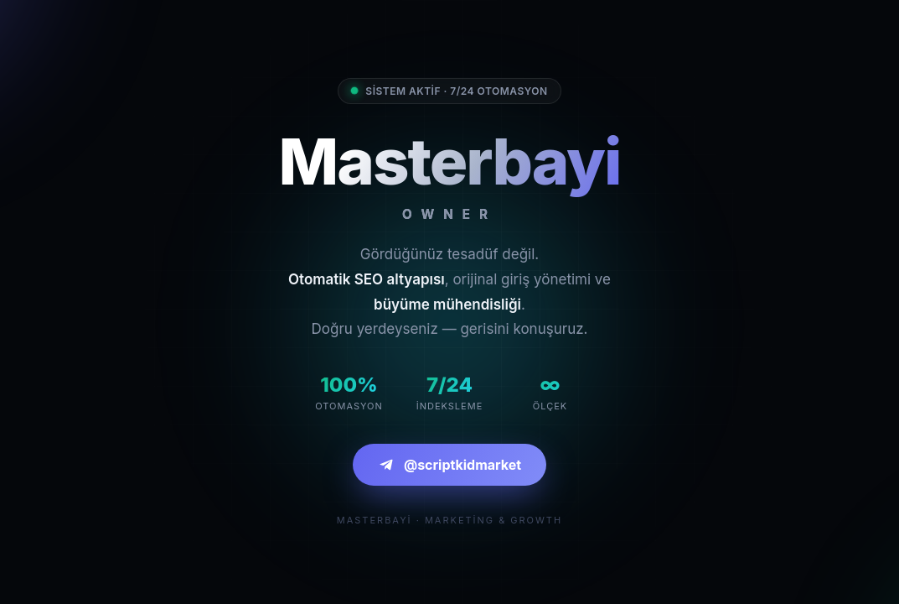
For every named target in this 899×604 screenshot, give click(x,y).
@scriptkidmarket (449, 464)
